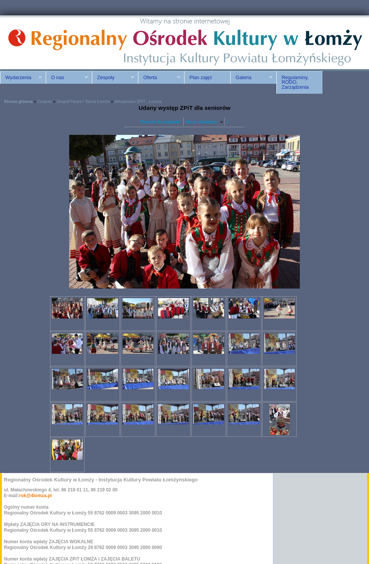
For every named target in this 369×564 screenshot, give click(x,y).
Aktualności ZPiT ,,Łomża (137, 101)
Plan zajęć (200, 77)
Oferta (159, 78)
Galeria (251, 78)
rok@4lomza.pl (35, 495)
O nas (67, 78)
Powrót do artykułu (160, 121)
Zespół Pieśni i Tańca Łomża (83, 101)
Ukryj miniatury (201, 121)
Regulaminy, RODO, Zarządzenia (295, 82)
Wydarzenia (21, 78)
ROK (65, 43)
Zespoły (113, 78)
